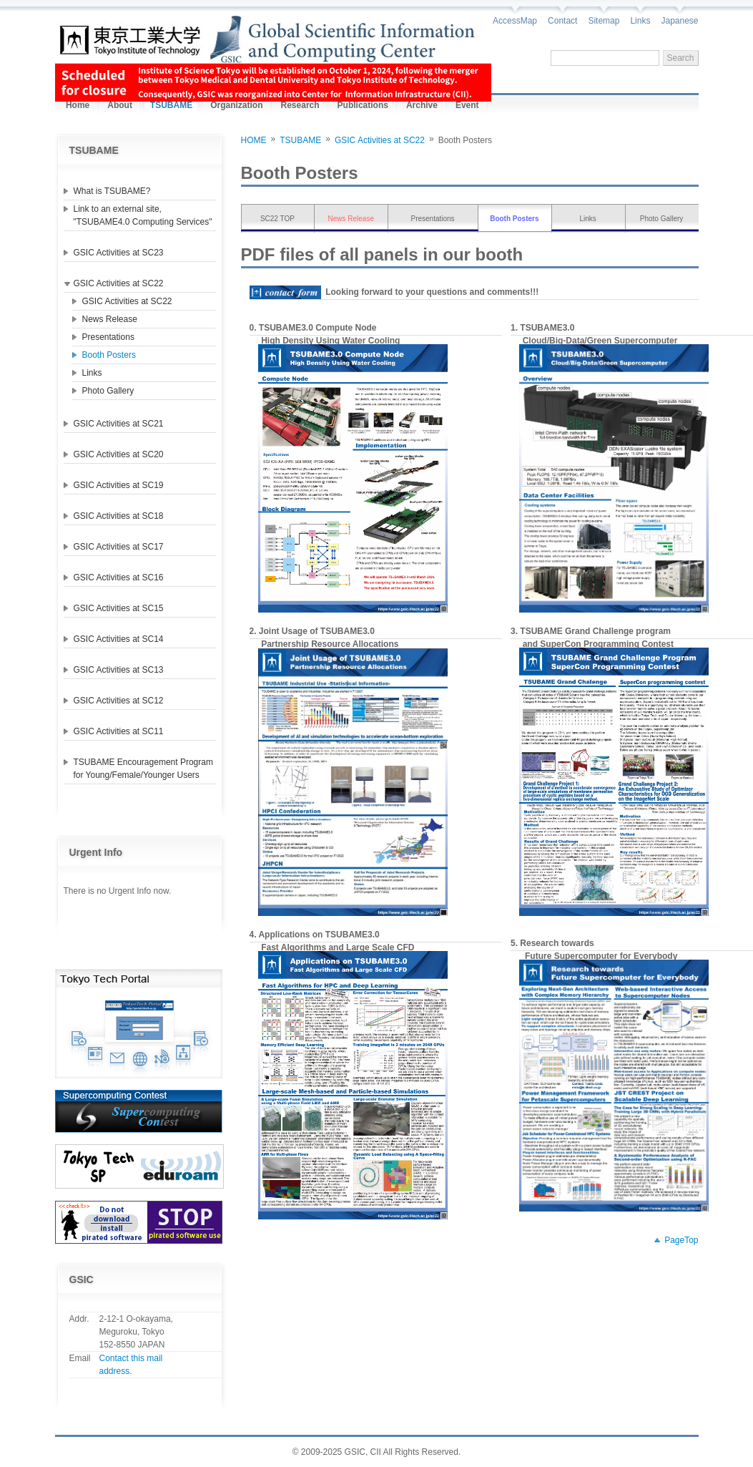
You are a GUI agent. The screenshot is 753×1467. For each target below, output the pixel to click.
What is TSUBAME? (112, 191)
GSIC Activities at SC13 (119, 670)
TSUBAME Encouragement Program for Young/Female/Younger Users (143, 768)
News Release (109, 319)
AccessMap (515, 21)
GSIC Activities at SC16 (119, 577)
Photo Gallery (108, 391)
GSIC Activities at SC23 (119, 253)
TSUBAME (300, 140)
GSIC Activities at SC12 (119, 701)
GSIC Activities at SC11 (119, 731)
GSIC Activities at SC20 (119, 454)
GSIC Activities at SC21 (119, 424)
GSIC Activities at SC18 (119, 516)
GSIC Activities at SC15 (119, 608)
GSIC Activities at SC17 (119, 547)
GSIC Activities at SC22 (119, 283)
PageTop (681, 1240)
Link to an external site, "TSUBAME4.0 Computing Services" (143, 215)
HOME (254, 140)
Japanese (679, 21)
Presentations (108, 337)
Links (640, 21)
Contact (562, 21)
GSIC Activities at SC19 (119, 485)
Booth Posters (109, 355)
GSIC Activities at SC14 (119, 639)
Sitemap (603, 21)
